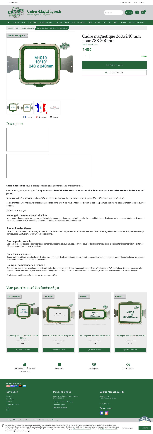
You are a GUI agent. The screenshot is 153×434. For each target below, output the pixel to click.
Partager (28, 117)
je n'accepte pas (128, 428)
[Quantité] (86, 56)
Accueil (10, 28)
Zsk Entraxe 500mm (90, 44)
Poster (54, 117)
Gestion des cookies (59, 405)
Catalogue (10, 399)
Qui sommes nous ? (12, 404)
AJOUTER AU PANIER (114, 65)
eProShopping (53, 420)
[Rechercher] (121, 12)
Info (8, 410)
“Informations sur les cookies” (82, 429)
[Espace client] (137, 12)
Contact (142, 2)
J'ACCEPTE (145, 428)
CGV (8, 407)
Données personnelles (60, 408)
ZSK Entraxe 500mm (28, 28)
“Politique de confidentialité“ (108, 429)
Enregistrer (41, 117)
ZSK (17, 28)
